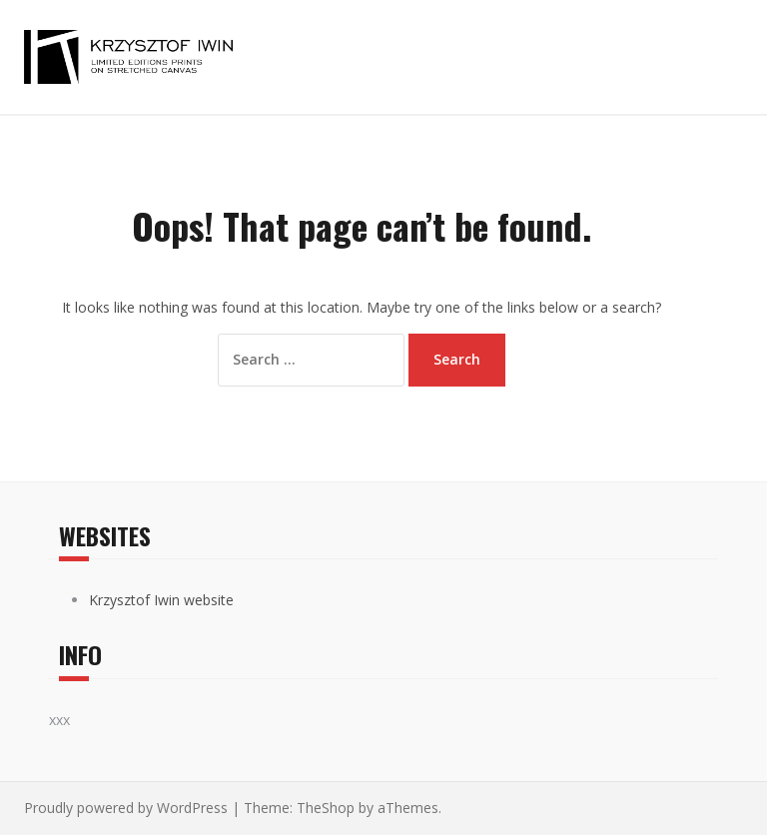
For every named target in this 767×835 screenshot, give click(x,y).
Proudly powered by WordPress (126, 807)
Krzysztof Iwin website (161, 599)
